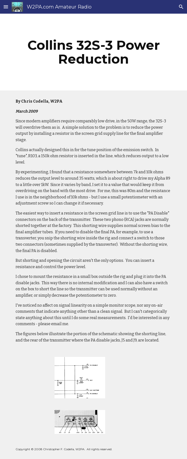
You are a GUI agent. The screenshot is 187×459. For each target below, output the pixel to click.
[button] (6, 6)
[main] (93, 52)
